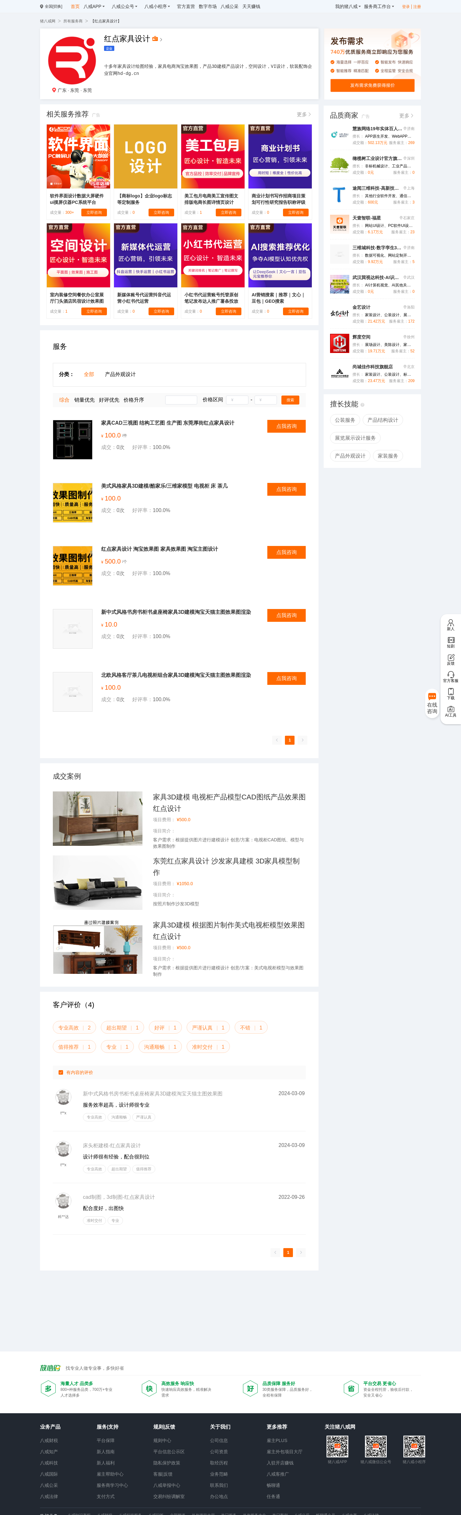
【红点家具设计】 (106, 21)
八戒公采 (49, 1485)
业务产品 (50, 1427)
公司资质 (219, 1451)
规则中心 (162, 1440)
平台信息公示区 (169, 1451)
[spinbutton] (237, 400)
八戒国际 (49, 1474)
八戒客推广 (278, 1474)
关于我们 (220, 1427)
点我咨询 (286, 426)
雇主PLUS (277, 1440)
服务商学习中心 (112, 1485)
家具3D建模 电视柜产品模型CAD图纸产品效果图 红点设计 (229, 803)
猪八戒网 (47, 21)
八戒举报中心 (166, 1485)
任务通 (273, 1496)
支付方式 (106, 1496)
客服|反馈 (163, 1474)
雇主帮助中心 (110, 1474)
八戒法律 (49, 1496)
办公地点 (219, 1496)
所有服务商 (73, 21)
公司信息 (219, 1440)
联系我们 (219, 1485)
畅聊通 (273, 1485)
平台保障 (106, 1440)
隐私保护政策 (166, 1462)
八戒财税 (49, 1440)
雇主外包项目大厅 (285, 1451)
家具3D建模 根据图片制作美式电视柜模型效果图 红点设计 (229, 931)
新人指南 (106, 1451)
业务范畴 (219, 1474)
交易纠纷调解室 (169, 1496)
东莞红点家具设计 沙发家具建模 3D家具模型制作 (226, 867)
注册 (417, 6)
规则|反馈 (164, 1427)
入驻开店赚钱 (280, 1462)
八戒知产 (49, 1451)
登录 (406, 6)
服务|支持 (107, 1427)
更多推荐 (277, 1427)
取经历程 (219, 1462)
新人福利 (106, 1462)
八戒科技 (49, 1462)
